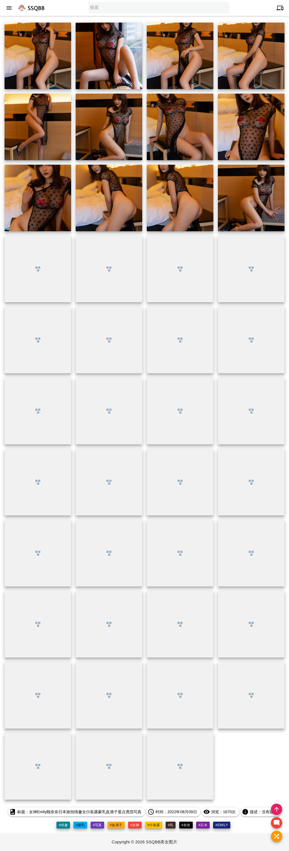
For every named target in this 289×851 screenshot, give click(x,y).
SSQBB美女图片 (162, 841)
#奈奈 (186, 825)
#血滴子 (116, 825)
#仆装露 (153, 825)
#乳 (171, 825)
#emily (221, 825)
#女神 (134, 825)
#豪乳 (80, 825)
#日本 (202, 825)
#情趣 (63, 825)
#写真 (97, 825)
